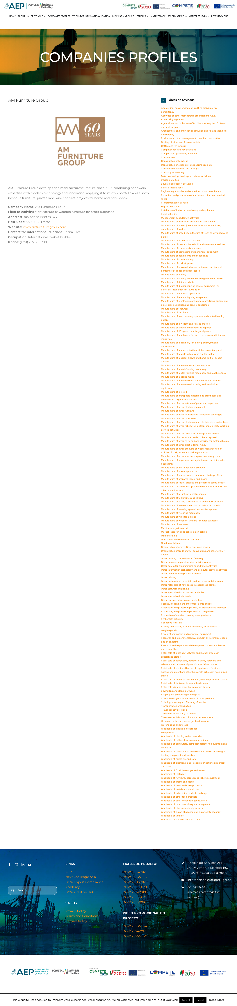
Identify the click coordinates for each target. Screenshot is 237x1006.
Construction (168, 157)
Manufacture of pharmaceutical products (183, 467)
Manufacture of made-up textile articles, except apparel (191, 350)
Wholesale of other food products (179, 796)
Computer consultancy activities (178, 149)
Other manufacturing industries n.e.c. (181, 573)
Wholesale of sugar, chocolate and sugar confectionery (190, 812)
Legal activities (169, 214)
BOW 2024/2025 (135, 872)
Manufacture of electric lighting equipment (184, 297)
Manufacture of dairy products (177, 282)
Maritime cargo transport (174, 528)
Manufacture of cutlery (173, 274)
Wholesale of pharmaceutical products (181, 808)
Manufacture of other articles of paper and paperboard (190, 403)
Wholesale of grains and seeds (177, 781)
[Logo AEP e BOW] (28, 3)
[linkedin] (23, 864)
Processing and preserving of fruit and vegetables (188, 611)
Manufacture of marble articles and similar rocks (187, 354)
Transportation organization (176, 706)
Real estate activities (172, 619)
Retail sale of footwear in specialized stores (184, 683)
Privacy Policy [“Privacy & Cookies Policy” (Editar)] (75, 911)
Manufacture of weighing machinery (180, 513)
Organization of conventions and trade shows (185, 547)
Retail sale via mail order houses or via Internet (186, 687)
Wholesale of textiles (172, 815)
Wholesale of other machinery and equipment (185, 804)
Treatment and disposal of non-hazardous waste (187, 717)
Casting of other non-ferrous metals (180, 142)
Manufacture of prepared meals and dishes (184, 479)
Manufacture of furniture (174, 312)
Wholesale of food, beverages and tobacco (184, 770)
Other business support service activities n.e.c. (186, 562)
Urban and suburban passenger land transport (185, 721)
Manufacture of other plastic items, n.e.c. (183, 444)
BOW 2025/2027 (135, 936)
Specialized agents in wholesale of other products (187, 698)
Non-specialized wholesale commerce (181, 539)
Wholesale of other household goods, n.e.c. (184, 800)
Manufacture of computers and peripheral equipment (189, 251)
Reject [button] (200, 999)
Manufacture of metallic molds (177, 376)
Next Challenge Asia (80, 877)
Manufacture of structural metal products (183, 494)
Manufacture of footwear (174, 308)
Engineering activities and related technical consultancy (191, 191)
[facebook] (9, 864)
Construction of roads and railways (180, 168)
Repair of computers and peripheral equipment (186, 634)
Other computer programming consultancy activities (189, 566)
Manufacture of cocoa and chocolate (181, 248)
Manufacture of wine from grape (178, 516)
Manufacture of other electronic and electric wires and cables (194, 422)
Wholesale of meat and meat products (181, 785)
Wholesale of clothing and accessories (181, 736)
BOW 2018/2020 (135, 887)
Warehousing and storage (174, 724)
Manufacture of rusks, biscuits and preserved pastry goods (192, 482)
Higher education (170, 206)
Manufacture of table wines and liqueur (182, 497)
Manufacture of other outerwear (178, 418)
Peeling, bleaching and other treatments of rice (186, 603)
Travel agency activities (174, 709)
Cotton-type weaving (172, 172)
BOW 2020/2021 (135, 882)
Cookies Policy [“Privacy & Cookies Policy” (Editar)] (76, 921)
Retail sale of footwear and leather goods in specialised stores (194, 679)
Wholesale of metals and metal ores (180, 789)
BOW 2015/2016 (134, 902)
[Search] (12, 890)
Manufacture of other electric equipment (183, 407)
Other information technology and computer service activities (194, 569)
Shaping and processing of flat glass (180, 694)
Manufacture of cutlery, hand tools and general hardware (191, 278)
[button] (195, 100)
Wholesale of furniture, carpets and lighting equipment (190, 777)
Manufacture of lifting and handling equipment (186, 331)
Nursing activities (170, 543)
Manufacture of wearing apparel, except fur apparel (189, 509)
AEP (68, 872)
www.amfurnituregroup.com (44, 227)
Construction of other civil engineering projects (186, 164)
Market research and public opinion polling (184, 531)
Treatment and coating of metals (178, 713)
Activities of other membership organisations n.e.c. (188, 115)
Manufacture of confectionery (177, 259)
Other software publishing (175, 588)
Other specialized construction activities (182, 592)
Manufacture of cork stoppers (177, 263)
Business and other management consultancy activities (190, 138)
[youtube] (29, 864)
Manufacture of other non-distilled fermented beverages (191, 414)
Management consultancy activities (180, 218)
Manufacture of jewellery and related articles (185, 323)
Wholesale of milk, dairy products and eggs (184, 793)
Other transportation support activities (181, 600)
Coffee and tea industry (173, 146)
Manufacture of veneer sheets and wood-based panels (190, 505)
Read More (216, 1000)
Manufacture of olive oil (174, 391)
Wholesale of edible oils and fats (178, 759)
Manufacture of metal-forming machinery (183, 369)
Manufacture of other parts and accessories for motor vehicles (195, 441)
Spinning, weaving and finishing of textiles (183, 702)
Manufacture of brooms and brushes (180, 240)
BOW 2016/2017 (134, 897)
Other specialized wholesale (176, 596)
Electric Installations (172, 187)
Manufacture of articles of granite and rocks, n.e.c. (188, 221)
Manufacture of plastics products (179, 471)
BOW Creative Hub (79, 892)
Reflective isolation (171, 622)
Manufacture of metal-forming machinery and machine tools (193, 373)
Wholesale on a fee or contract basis (180, 819)
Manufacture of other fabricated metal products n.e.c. (190, 433)
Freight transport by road (174, 202)
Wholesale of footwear (173, 774)
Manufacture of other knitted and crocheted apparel (189, 437)
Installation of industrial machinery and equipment (188, 210)
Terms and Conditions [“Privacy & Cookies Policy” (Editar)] (82, 916)
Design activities (170, 180)
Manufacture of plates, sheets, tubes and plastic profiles (191, 475)
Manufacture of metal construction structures (185, 365)
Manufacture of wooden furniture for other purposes (189, 520)
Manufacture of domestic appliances (180, 293)
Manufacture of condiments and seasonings (184, 255)
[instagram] (16, 864)
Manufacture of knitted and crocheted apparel (186, 327)
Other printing (168, 577)
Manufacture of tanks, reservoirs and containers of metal (192, 501)
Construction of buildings (174, 161)
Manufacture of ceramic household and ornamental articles (193, 244)
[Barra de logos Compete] (179, 3)
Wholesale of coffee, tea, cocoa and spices (184, 740)
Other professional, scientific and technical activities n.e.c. (192, 581)
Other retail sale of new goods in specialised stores (188, 584)
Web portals (167, 732)
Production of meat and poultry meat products (186, 615)
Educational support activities (177, 183)
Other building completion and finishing (182, 558)
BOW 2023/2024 (135, 877)
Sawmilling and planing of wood (178, 691)
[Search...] (32, 890)
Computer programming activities (179, 153)
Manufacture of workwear (175, 524)
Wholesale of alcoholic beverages (179, 728)
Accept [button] (186, 999)
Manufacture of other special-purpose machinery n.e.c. (191, 456)
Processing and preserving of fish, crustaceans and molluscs (193, 607)
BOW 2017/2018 (134, 892)
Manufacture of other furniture (177, 410)
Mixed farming (169, 535)
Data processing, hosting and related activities (186, 176)
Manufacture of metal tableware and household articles (191, 380)
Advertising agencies (172, 119)
